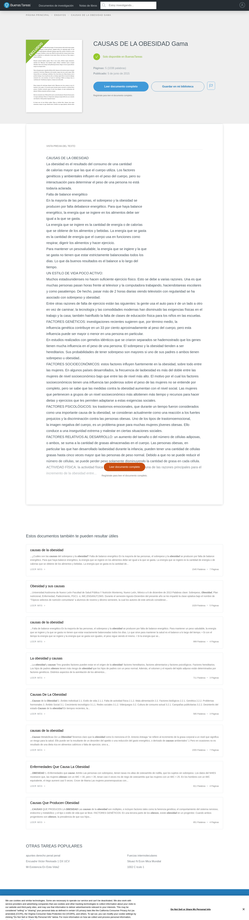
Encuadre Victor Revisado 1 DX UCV (48, 861)
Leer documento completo (121, 86)
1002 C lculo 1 (135, 867)
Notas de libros (88, 5)
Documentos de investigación (56, 5)
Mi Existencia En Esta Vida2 (42, 867)
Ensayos (60, 15)
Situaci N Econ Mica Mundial (144, 861)
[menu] (243, 5)
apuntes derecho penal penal (43, 855)
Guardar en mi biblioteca (177, 86)
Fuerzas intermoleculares (142, 855)
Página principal (38, 15)
